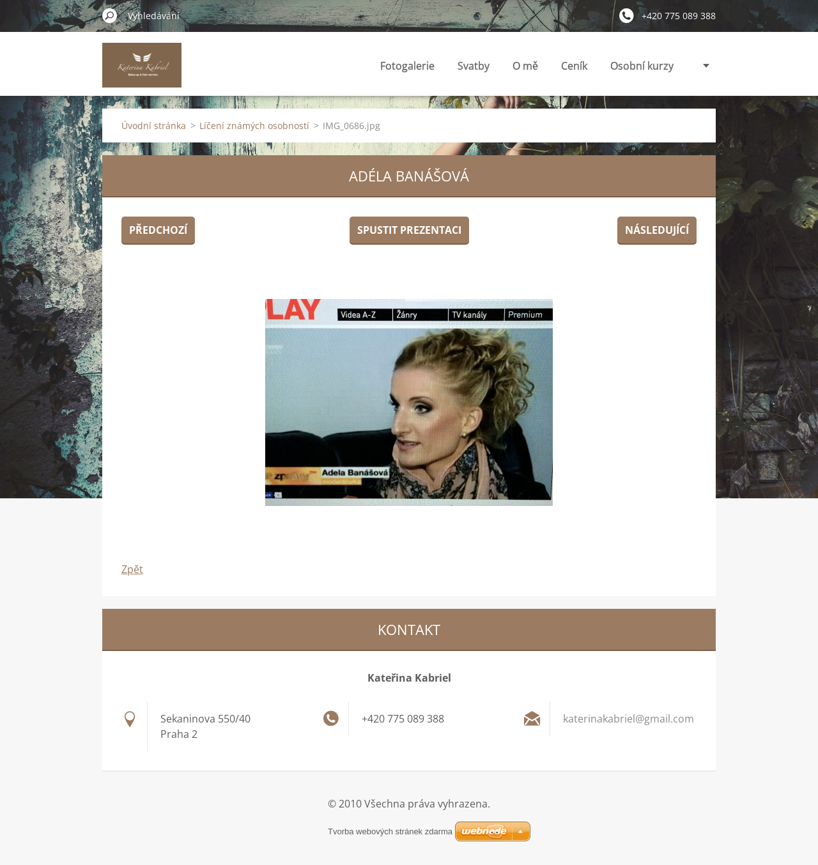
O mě (525, 66)
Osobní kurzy (642, 66)
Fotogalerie (407, 66)
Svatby (474, 66)
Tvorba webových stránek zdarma (390, 831)
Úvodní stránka (153, 125)
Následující (657, 230)
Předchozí (158, 230)
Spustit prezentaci (409, 230)
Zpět (132, 569)
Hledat (110, 15)
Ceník (574, 66)
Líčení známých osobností (254, 125)
